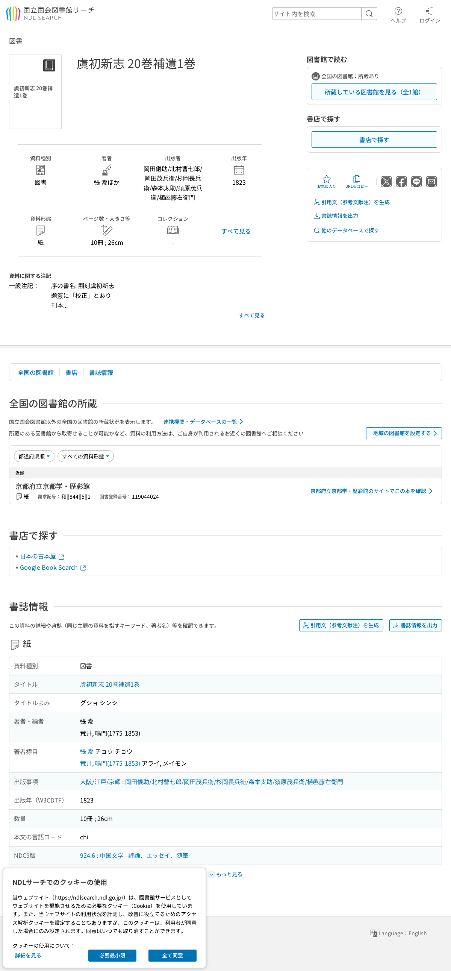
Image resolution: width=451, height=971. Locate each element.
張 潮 (87, 751)
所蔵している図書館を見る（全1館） (374, 91)
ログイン (429, 14)
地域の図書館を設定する (406, 433)
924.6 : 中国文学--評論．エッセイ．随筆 (134, 855)
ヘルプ (398, 14)
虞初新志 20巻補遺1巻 (110, 684)
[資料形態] (86, 456)
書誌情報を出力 (335, 216)
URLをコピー (356, 181)
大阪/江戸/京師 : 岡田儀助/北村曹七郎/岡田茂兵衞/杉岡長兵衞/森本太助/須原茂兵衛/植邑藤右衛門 (211, 781)
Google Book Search (53, 567)
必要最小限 (112, 955)
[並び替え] (34, 456)
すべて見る (236, 230)
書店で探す (374, 139)
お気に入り (326, 181)
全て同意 (172, 955)
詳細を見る (28, 955)
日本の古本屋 (42, 555)
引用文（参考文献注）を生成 (351, 202)
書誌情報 (101, 372)
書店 (71, 372)
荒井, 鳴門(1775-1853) (110, 763)
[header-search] (324, 13)
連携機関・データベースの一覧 (204, 421)
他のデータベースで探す (346, 230)
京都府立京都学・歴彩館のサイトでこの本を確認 (372, 491)
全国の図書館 (36, 372)
